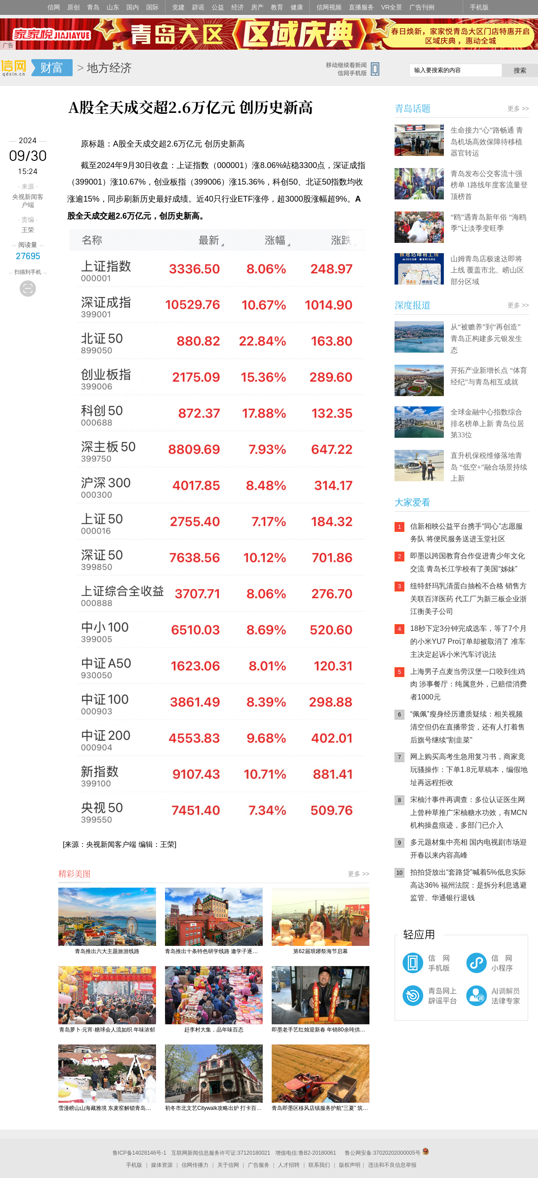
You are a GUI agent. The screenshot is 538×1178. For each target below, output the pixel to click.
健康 (297, 7)
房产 (257, 7)
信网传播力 (195, 1165)
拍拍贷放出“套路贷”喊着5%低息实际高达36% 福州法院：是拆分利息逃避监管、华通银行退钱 (468, 885)
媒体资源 (162, 1165)
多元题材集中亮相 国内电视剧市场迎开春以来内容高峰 (468, 848)
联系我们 (319, 1165)
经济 (237, 7)
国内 (132, 7)
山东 (113, 7)
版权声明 (349, 1165)
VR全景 (391, 7)
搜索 (520, 70)
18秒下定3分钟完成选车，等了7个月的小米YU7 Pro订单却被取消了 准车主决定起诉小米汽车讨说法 (468, 641)
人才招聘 (288, 1165)
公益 (218, 7)
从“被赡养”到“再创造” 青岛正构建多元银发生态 (486, 338)
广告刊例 (421, 7)
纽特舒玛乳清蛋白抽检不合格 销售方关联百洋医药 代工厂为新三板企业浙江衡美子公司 (468, 599)
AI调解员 (475, 1003)
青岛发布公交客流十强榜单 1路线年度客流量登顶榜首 (489, 185)
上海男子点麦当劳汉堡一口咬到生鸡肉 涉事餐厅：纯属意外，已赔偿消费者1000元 (468, 684)
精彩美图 (74, 873)
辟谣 (198, 7)
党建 (178, 7)
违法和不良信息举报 (392, 1165)
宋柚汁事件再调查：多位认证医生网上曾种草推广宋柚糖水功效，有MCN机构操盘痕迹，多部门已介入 (468, 812)
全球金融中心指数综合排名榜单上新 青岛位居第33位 (487, 423)
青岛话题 (412, 108)
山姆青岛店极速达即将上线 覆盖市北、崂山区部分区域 (487, 270)
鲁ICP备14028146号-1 (139, 1153)
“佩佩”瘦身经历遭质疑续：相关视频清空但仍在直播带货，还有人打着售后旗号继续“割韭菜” (467, 727)
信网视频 (329, 7)
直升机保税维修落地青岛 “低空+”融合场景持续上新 (489, 467)
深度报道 (412, 304)
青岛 (93, 7)
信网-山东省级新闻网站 (15, 68)
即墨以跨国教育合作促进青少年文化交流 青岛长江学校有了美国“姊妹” (467, 562)
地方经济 (109, 67)
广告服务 (258, 1165)
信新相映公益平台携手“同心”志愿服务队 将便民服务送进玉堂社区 (466, 532)
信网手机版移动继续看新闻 (356, 68)
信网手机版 (421, 967)
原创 (73, 7)
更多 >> (358, 873)
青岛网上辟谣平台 (421, 1003)
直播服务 (361, 7)
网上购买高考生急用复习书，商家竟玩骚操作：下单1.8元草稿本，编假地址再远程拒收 (469, 769)
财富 (52, 67)
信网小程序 (475, 967)
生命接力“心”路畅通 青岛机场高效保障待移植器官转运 (487, 141)
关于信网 (228, 1165)
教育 (277, 7)
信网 (54, 7)
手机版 (479, 7)
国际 (152, 7)
